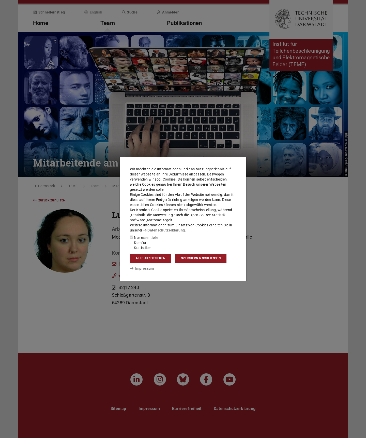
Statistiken (141, 248)
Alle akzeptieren (150, 258)
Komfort (139, 243)
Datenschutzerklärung (164, 230)
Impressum (142, 268)
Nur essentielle (144, 238)
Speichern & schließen (201, 258)
